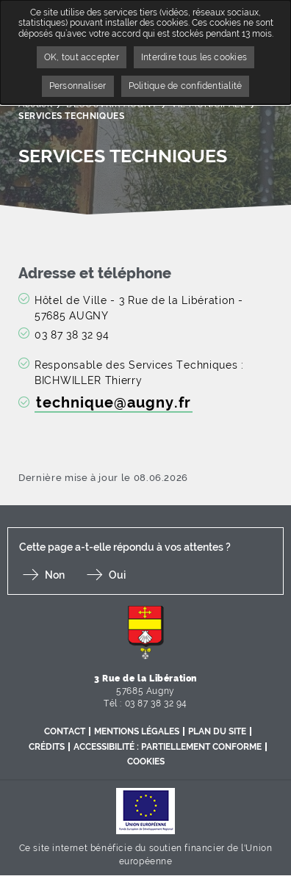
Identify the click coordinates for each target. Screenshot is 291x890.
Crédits (47, 747)
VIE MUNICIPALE (208, 104)
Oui (117, 575)
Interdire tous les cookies (194, 57)
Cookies (146, 761)
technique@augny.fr (113, 402)
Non (55, 575)
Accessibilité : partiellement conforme (167, 747)
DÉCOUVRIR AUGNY (111, 104)
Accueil (35, 104)
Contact (64, 731)
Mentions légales (136, 731)
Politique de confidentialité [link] (185, 86)
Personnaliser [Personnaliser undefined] (78, 86)
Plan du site (217, 731)
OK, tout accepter (81, 57)
